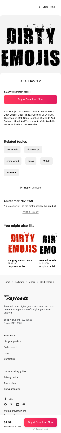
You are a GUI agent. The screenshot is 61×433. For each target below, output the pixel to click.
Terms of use (10, 383)
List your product (12, 341)
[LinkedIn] (17, 404)
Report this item (30, 187)
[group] (22, 250)
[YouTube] (24, 404)
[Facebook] (5, 404)
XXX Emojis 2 (47, 282)
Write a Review (30, 212)
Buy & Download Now (30, 99)
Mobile (46, 161)
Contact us (9, 359)
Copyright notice (12, 389)
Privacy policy (11, 377)
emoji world (13, 161)
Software (11, 172)
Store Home (47, 7)
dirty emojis (33, 149)
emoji (31, 161)
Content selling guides (15, 371)
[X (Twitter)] (11, 404)
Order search (10, 347)
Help (6, 353)
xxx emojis (12, 149)
